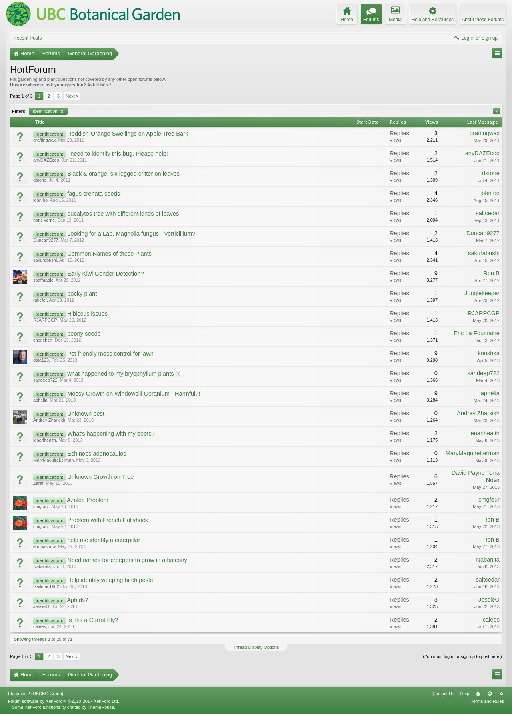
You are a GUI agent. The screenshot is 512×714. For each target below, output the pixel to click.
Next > (72, 96)
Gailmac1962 (46, 586)
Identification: (48, 111)
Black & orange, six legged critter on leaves (123, 173)
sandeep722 (45, 380)
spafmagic (43, 280)
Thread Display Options (256, 647)
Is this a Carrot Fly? (92, 620)
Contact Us (443, 693)
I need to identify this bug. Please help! (117, 153)
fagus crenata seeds (93, 193)
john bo (40, 200)
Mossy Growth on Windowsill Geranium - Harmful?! (133, 393)
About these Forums (483, 19)
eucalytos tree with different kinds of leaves (123, 213)
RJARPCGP (45, 320)
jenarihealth (44, 440)
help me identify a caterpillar (103, 540)
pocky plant (82, 293)
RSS (501, 693)
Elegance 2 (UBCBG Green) (35, 693)
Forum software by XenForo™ (63, 701)
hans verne (44, 220)
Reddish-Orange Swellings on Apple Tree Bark (127, 133)
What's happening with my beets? (111, 433)
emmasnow (44, 546)
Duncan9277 (45, 240)
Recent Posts (27, 38)
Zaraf (38, 483)
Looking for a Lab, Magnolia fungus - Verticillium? (131, 233)
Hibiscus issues (87, 313)
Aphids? (77, 600)
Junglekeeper (482, 293)
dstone (39, 180)
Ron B (491, 273)
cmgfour (41, 506)
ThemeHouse (101, 707)
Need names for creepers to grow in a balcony (127, 560)
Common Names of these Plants (109, 253)
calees (39, 626)
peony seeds (83, 333)
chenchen (42, 340)
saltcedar (488, 213)
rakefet (40, 300)
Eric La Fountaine (477, 333)
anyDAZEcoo (46, 160)
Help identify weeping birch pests (110, 580)
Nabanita (42, 566)
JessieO (41, 606)
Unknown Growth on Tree (100, 477)
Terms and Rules (487, 701)
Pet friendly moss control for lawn (110, 353)
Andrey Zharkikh (49, 420)
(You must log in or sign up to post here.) (462, 656)
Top (489, 693)
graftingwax (44, 140)
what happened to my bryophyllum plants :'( (123, 373)
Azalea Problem (87, 500)
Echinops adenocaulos (96, 453)
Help (464, 693)
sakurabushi (45, 260)
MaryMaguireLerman (53, 460)
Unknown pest (85, 413)
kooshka (489, 353)
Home (478, 693)
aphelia (40, 400)
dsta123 (41, 360)
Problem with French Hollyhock (107, 520)
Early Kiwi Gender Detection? (105, 273)
